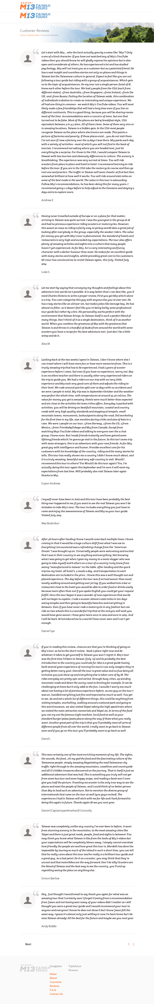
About (53, 978)
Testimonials (33, 35)
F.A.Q (53, 990)
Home (23, 35)
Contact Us (56, 994)
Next (25, 944)
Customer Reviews (56, 984)
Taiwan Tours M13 (36, 15)
